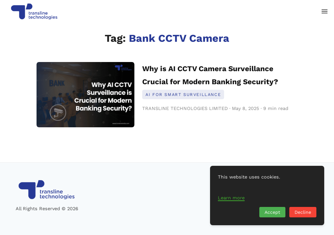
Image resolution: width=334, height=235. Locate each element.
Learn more (231, 197)
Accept (272, 212)
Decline (303, 212)
